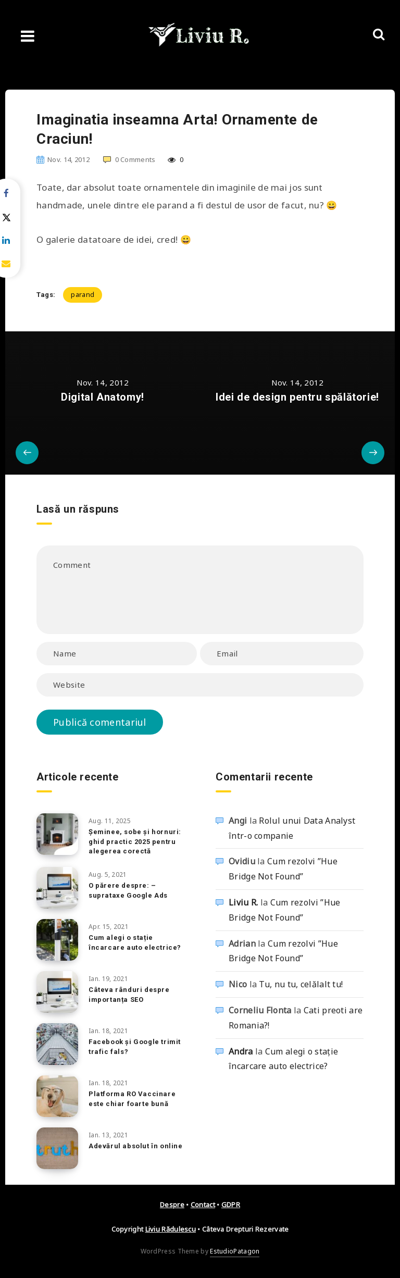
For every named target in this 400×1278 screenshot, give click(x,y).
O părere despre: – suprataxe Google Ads (128, 890)
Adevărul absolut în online (136, 1146)
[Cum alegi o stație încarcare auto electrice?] (57, 940)
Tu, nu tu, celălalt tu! (301, 984)
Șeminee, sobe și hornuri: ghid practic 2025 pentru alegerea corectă (135, 841)
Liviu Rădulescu (170, 1229)
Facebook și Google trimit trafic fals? (135, 1047)
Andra (241, 1051)
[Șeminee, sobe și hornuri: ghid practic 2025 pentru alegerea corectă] (57, 834)
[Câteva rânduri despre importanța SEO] (57, 992)
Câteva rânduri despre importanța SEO (129, 994)
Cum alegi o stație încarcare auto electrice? (135, 942)
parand (82, 294)
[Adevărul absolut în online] (57, 1148)
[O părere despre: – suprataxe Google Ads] (57, 888)
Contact (203, 1204)
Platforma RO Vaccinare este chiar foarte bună (132, 1099)
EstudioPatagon (234, 1251)
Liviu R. (243, 902)
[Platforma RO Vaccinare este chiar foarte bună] (57, 1096)
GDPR (230, 1204)
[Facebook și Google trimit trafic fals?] (57, 1044)
